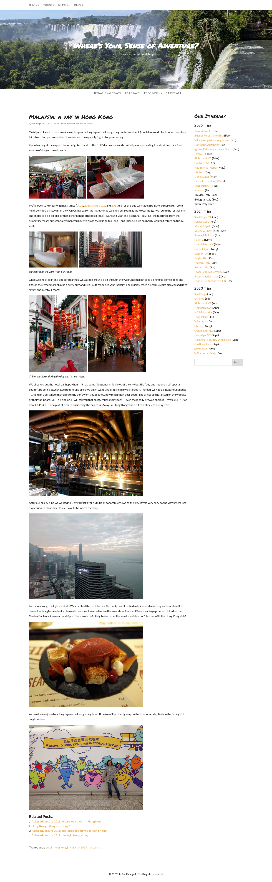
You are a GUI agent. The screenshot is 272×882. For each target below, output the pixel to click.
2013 (102, 205)
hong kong (60, 847)
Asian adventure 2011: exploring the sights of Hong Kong (69, 830)
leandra (35, 123)
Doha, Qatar (201, 176)
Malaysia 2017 (78, 847)
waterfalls (48, 5)
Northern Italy (203, 307)
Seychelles (200, 348)
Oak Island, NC (203, 330)
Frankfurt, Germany (206, 276)
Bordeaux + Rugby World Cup (212, 339)
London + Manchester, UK (210, 280)
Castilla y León (203, 344)
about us (34, 5)
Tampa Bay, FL (203, 131)
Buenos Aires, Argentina (209, 135)
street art (173, 93)
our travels (64, 5)
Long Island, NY (203, 185)
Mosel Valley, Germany (208, 271)
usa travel (132, 93)
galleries (78, 5)
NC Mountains (203, 312)
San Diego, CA (203, 217)
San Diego (200, 294)
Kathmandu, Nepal (205, 167)
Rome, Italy (201, 267)
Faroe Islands (202, 249)
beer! (48, 847)
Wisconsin (200, 321)
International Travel (76, 123)
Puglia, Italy (201, 258)
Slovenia (199, 190)
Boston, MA (201, 162)
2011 (114, 205)
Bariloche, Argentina (206, 144)
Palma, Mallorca (204, 235)
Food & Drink (60, 123)
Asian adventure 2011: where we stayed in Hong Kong (67, 821)
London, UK (201, 253)
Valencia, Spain (203, 230)
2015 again (91, 205)
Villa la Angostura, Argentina (211, 140)
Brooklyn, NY (202, 335)
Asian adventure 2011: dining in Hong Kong (60, 835)
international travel (106, 93)
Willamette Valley (205, 353)
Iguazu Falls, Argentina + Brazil (213, 149)
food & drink (153, 93)
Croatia (199, 239)
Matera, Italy (202, 262)
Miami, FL (200, 153)
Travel (90, 123)
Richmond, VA (202, 158)
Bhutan (198, 172)
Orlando (199, 298)
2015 (80, 205)
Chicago (199, 326)
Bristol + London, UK (207, 181)
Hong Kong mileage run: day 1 (51, 826)
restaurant (95, 847)
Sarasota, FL (201, 221)
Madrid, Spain (202, 226)
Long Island (201, 316)
